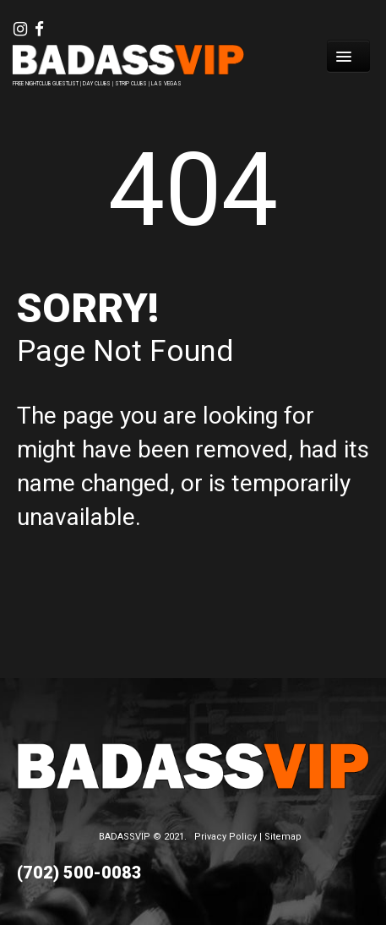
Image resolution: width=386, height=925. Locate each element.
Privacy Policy (225, 836)
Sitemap (283, 836)
